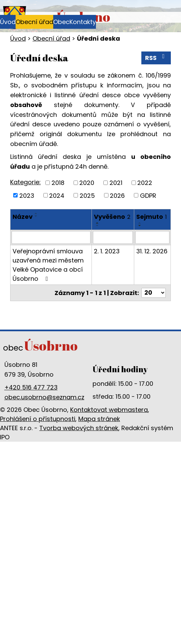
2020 (86, 182)
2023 (26, 195)
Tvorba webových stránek (78, 428)
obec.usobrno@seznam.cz (44, 397)
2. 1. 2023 (107, 251)
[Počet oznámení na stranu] (153, 293)
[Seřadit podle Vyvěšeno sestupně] (97, 225)
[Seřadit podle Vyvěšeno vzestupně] (97, 223)
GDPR (148, 195)
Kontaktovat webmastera (109, 409)
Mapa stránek (99, 419)
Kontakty (82, 22)
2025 (87, 195)
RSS (156, 57)
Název (23, 216)
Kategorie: (25, 182)
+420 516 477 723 (31, 387)
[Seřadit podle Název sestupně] (36, 216)
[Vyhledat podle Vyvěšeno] (113, 237)
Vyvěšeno (112, 216)
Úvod (8, 22)
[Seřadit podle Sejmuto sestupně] (140, 225)
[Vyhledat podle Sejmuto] (152, 237)
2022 (144, 182)
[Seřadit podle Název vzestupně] (36, 213)
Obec (61, 22)
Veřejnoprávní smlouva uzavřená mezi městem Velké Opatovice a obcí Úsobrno (48, 265)
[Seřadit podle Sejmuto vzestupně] (140, 223)
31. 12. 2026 (151, 251)
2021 (115, 182)
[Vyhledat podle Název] (51, 237)
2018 (58, 182)
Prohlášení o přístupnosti (37, 419)
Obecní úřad (34, 22)
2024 (56, 195)
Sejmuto (151, 216)
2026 (117, 195)
